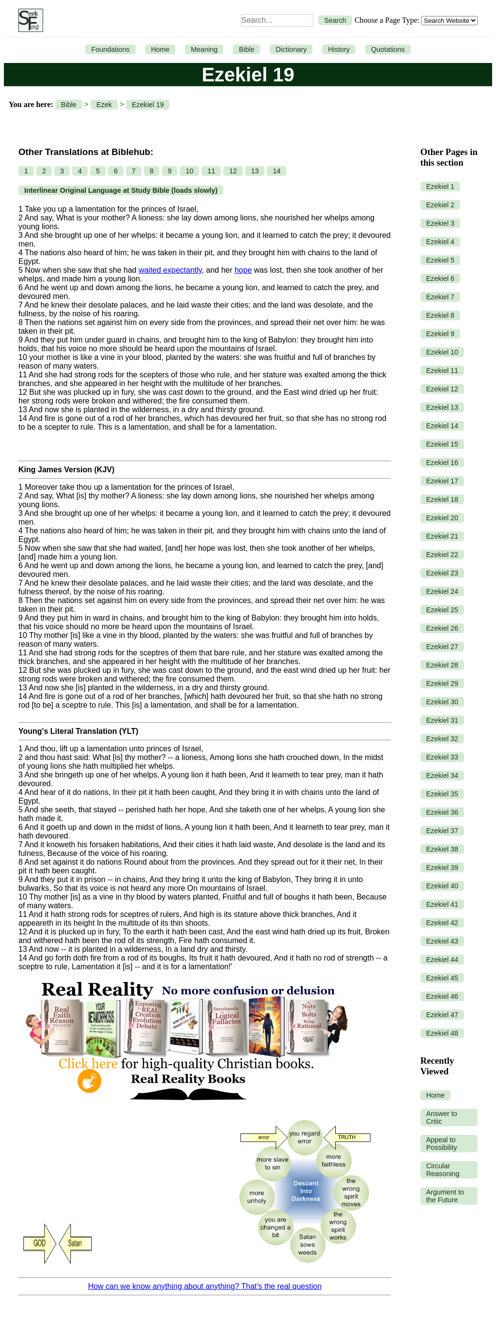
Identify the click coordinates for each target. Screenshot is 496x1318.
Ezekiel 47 (442, 1015)
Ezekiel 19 (148, 105)
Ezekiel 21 (442, 536)
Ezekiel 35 (442, 794)
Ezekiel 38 (442, 849)
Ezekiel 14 (442, 426)
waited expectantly (170, 270)
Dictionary (291, 49)
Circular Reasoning (443, 1170)
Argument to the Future (445, 1196)
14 (276, 171)
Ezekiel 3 (440, 223)
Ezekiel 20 (442, 518)
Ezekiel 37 (442, 831)
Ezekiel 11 (442, 370)
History (339, 49)
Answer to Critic (441, 1117)
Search (335, 20)
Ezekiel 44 (442, 959)
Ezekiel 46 (442, 996)
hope (243, 270)
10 (189, 171)
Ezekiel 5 (440, 260)
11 (211, 171)
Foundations (110, 49)
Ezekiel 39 (442, 867)
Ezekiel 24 (442, 591)
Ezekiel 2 (440, 205)
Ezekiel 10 (442, 352)
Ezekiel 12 (442, 389)
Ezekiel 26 (442, 628)
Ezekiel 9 (440, 334)
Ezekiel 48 (442, 1033)
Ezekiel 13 (442, 407)
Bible (246, 49)
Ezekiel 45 (442, 978)
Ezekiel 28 (442, 665)
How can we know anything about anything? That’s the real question (205, 1286)
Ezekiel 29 (442, 683)
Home (160, 49)
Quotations (388, 49)
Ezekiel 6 (440, 278)
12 (233, 171)
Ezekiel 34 (442, 775)
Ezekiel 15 (442, 444)
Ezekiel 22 (442, 554)
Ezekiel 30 (442, 702)
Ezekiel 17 (442, 481)
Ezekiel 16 (442, 462)
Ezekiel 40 (442, 886)
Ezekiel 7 (440, 297)
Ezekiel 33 (442, 757)
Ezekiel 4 (440, 242)
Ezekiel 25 (442, 610)
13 (255, 171)
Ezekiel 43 (442, 941)
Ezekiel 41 (442, 904)
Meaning (204, 49)
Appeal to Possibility (441, 1143)
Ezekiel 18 (442, 499)
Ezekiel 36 (442, 812)
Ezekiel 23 (442, 573)
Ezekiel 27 (442, 647)
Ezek (104, 105)
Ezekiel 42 (442, 923)
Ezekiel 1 (440, 186)
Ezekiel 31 (442, 720)
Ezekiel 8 (440, 315)
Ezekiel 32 (442, 739)
